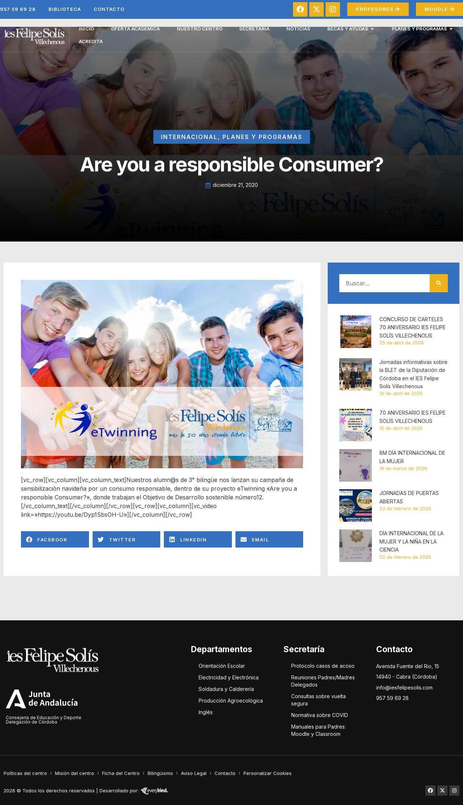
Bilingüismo (160, 773)
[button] (55, 539)
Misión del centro (74, 773)
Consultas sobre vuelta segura (318, 700)
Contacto (109, 9)
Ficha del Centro (121, 773)
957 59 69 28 (18, 9)
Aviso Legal (194, 773)
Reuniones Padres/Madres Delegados (323, 681)
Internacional (189, 147)
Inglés (206, 712)
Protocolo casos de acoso (322, 666)
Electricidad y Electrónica (229, 677)
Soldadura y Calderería (226, 689)
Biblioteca (64, 9)
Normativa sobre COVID (319, 715)
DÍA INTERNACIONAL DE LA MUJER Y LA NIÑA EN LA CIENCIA (411, 541)
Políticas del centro (25, 773)
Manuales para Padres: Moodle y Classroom (318, 730)
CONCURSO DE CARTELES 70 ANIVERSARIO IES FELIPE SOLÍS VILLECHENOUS (412, 327)
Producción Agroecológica (231, 700)
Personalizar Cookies (267, 773)
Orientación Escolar (222, 666)
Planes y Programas (262, 147)
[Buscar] (439, 283)
